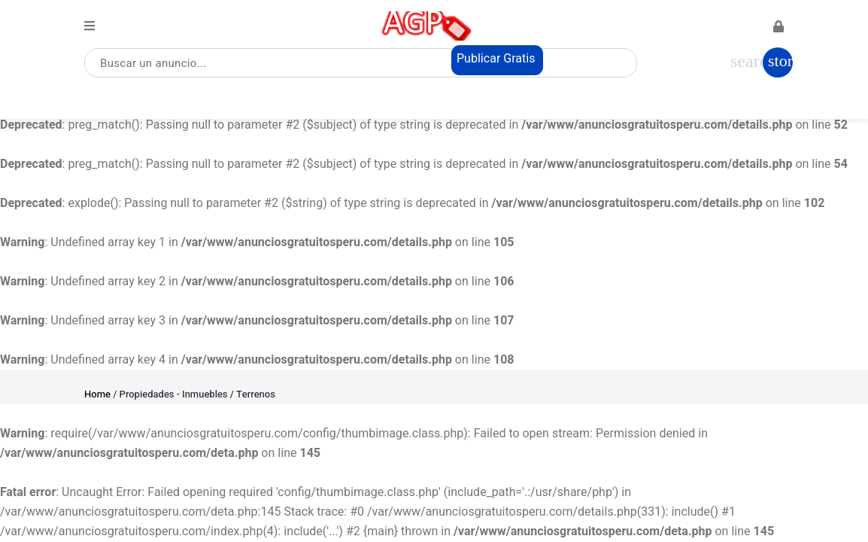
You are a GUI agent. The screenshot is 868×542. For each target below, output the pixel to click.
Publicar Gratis (496, 59)
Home (97, 394)
